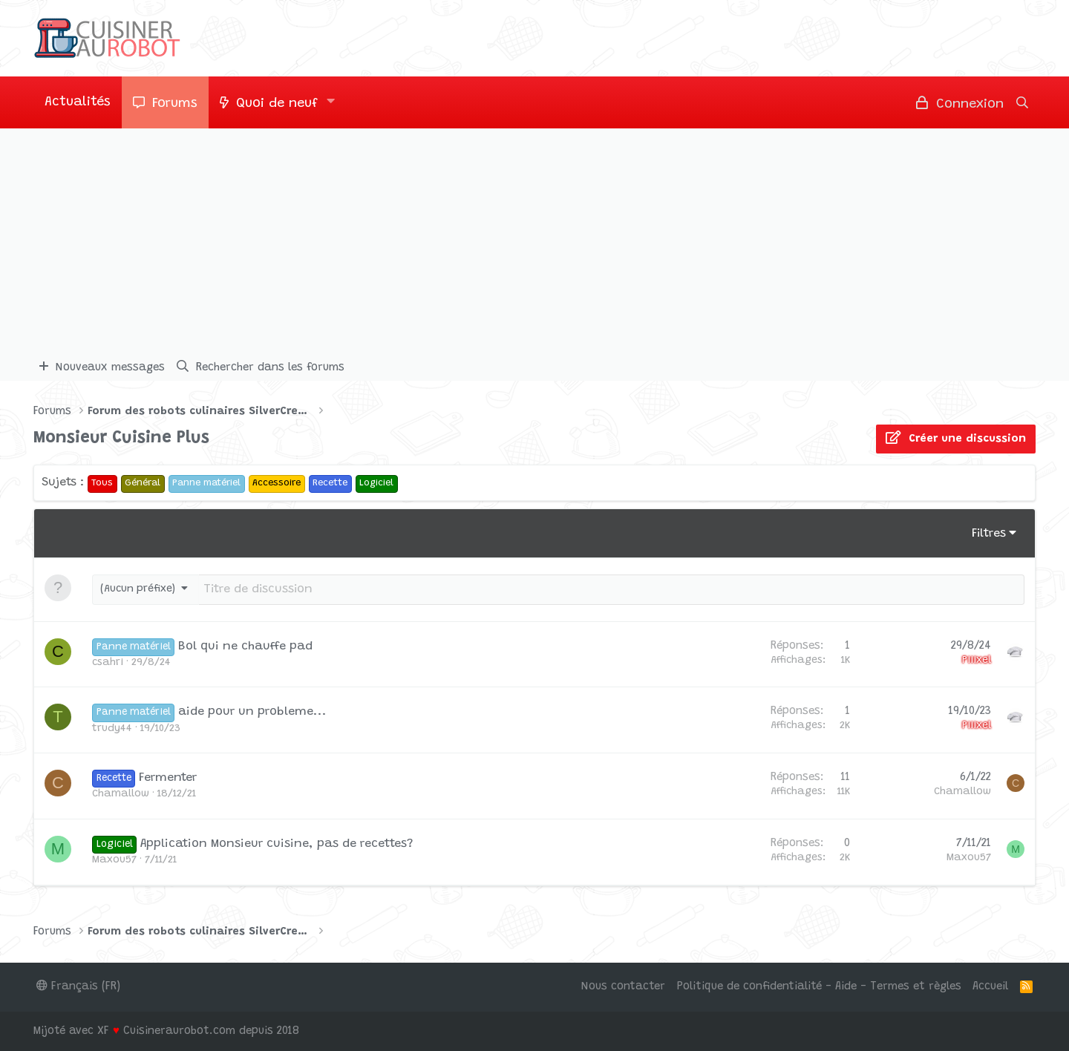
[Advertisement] (534, 240)
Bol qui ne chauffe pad (245, 646)
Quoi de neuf (277, 104)
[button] (331, 102)
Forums (174, 104)
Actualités (78, 102)
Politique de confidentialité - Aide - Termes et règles (819, 986)
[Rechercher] (1022, 102)
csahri (107, 663)
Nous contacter (623, 986)
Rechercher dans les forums (270, 367)
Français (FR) (78, 986)
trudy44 (112, 729)
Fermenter (168, 778)
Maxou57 (114, 860)
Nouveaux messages (110, 367)
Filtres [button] (989, 534)
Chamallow (120, 794)
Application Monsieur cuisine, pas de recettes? (276, 844)
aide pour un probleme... (252, 712)
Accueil (990, 986)
